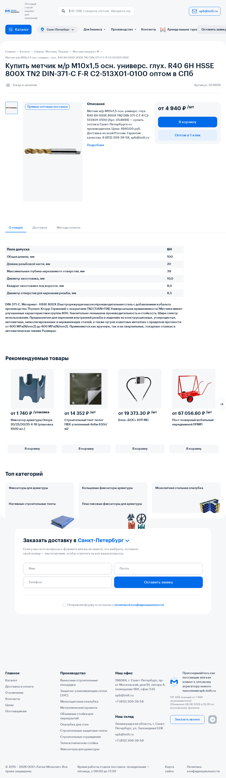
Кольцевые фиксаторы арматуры (107, 488)
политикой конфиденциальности (139, 643)
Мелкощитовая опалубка (79, 701)
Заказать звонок (187, 719)
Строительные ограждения (80, 737)
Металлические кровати (78, 707)
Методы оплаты (68, 227)
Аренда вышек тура (178, 29)
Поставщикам (15, 711)
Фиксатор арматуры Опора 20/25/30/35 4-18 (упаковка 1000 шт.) (32, 424)
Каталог (18, 29)
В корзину (187, 122)
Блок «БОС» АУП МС (133, 420)
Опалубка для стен (74, 724)
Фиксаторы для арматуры (28, 488)
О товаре (16, 227)
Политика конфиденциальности (203, 769)
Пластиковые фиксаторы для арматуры (112, 523)
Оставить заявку (158, 621)
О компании (14, 692)
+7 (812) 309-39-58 (129, 701)
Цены (9, 705)
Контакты (148, 29)
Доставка (39, 227)
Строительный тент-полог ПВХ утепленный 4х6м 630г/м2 (85, 424)
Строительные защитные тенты (83, 730)
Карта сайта (169, 769)
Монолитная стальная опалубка (179, 488)
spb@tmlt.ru (205, 11)
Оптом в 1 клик (188, 135)
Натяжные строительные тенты (32, 523)
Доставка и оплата (19, 686)
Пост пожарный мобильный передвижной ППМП (192, 422)
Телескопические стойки (79, 743)
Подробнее (95, 145)
